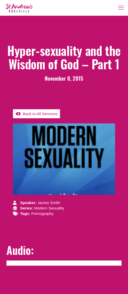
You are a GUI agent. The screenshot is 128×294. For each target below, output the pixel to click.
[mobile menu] (121, 7)
